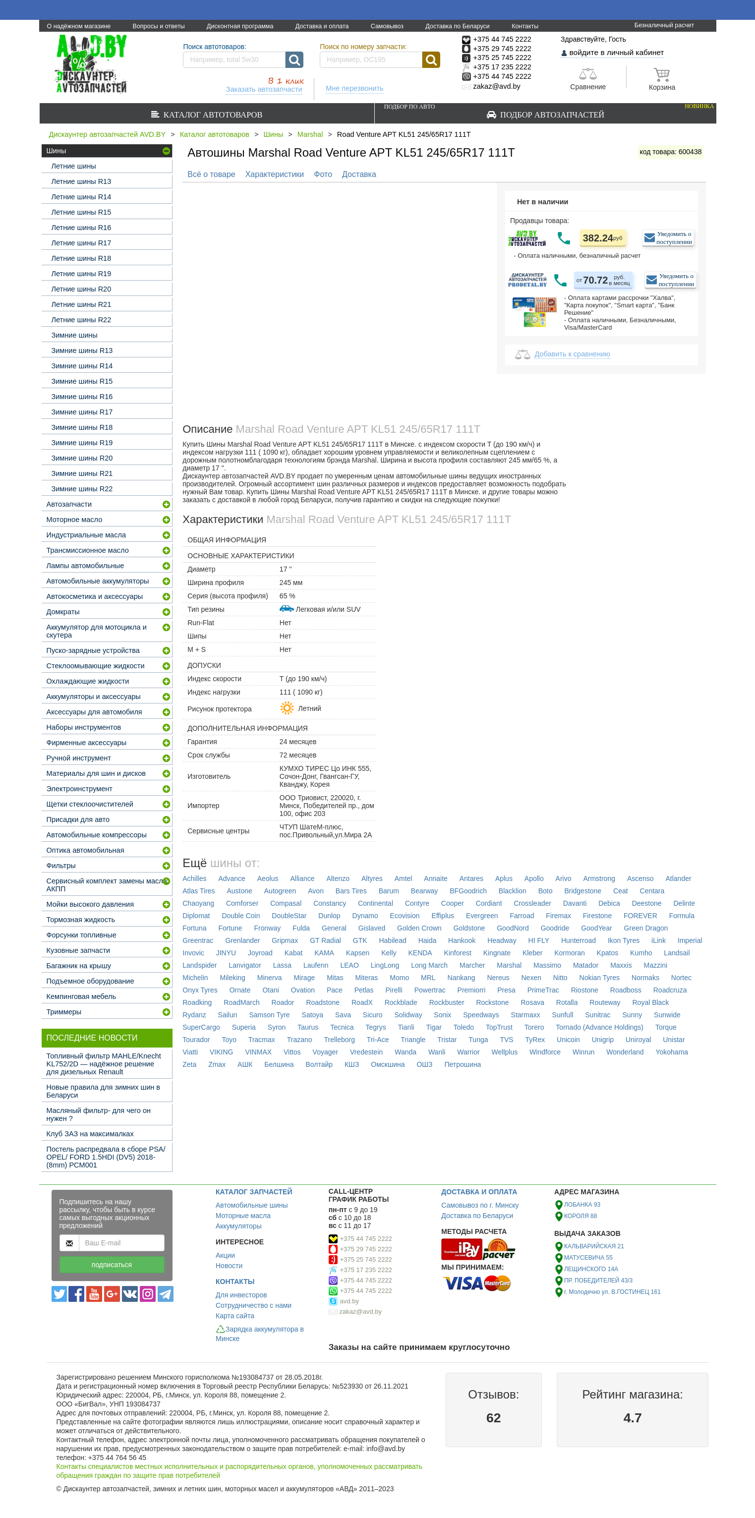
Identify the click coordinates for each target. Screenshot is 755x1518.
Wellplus (505, 1052)
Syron (277, 1027)
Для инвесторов (241, 1295)
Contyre (417, 903)
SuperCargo (201, 1027)
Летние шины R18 (82, 258)
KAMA (324, 953)
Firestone (597, 916)
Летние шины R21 (82, 304)
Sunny (632, 1015)
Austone (239, 891)
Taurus (307, 1027)
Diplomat (196, 916)
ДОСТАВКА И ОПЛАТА (479, 1192)
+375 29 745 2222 (366, 1249)
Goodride (555, 928)
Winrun (583, 1052)
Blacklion (512, 891)
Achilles (194, 878)
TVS (506, 1040)
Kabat (294, 953)
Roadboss (625, 990)
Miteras (366, 978)
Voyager (325, 1052)
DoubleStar (289, 916)
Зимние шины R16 (82, 397)
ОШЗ (424, 1064)
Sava (343, 1015)
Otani (270, 990)
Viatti (190, 1052)
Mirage (304, 978)
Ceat (620, 891)
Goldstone (469, 928)
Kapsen (357, 953)
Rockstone (492, 1002)
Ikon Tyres (623, 940)
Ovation (303, 990)
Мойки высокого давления (90, 904)
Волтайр (319, 1064)
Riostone (584, 990)
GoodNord (513, 928)
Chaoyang (198, 903)
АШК (244, 1064)
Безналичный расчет (664, 25)
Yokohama (671, 1052)
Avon (316, 891)
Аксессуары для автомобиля (94, 712)
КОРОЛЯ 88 (580, 1216)
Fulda (301, 928)
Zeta (189, 1064)
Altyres (372, 878)
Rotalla (567, 1002)
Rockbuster (447, 1002)
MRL (428, 978)
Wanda (405, 1052)
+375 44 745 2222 (366, 1238)
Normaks (645, 978)
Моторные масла (243, 1216)
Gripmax (285, 940)
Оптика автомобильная (85, 850)
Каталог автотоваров (211, 114)
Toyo (229, 1040)
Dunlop (329, 916)
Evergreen (482, 916)
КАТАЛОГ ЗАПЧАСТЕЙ (254, 1192)
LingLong (385, 965)
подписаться (112, 1265)
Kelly (388, 953)
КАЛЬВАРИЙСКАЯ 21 (594, 1246)
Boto (545, 891)
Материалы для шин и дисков (96, 773)
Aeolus (268, 878)
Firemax (558, 916)
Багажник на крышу (79, 966)
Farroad (522, 916)
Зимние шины (75, 335)
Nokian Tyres (600, 978)
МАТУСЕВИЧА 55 (588, 1257)
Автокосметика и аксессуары (95, 596)
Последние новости (92, 1038)
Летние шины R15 (82, 212)
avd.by (349, 1301)
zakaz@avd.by (361, 1311)
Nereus (498, 978)
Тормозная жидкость (81, 920)
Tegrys (376, 1027)
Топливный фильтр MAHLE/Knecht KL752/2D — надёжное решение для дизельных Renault (104, 1064)
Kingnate (497, 953)
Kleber (532, 953)
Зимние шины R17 (82, 412)
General (334, 928)
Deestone (647, 903)
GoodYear (596, 928)
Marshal (310, 134)
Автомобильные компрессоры (97, 835)
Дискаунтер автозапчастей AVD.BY (107, 134)
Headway (501, 940)
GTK (360, 940)
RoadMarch (241, 1002)
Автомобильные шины (252, 1205)
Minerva (269, 978)
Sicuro (373, 1015)
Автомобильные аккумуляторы (98, 581)
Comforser (242, 903)
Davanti (574, 903)
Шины (274, 134)
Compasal (285, 903)
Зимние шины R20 (82, 458)
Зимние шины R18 (82, 427)
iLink (658, 940)
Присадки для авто (78, 819)
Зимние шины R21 (82, 473)
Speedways (481, 1015)
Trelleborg (339, 1040)
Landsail (677, 953)
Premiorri (472, 990)
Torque (666, 1027)
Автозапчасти (69, 504)
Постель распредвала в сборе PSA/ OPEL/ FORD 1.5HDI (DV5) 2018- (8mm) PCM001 (106, 1157)
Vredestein (366, 1052)
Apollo (534, 878)
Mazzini (655, 965)
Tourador (196, 1040)
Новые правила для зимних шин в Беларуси (103, 1091)
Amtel (403, 878)
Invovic (193, 953)
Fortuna (194, 928)
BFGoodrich (468, 891)
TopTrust (499, 1027)
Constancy (329, 903)
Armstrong (599, 878)
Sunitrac (597, 1015)
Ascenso (640, 878)
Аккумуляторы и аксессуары (94, 697)
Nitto (560, 978)
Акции (225, 1255)
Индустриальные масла (86, 535)
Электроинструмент (80, 789)
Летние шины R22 (82, 320)
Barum (389, 891)
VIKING (221, 1052)
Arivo (564, 878)
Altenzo (337, 878)
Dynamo (365, 916)
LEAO (349, 965)
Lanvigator (245, 965)
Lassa (282, 965)
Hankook (461, 940)
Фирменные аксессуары (87, 743)
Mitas (335, 978)
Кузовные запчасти (79, 950)
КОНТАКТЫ (235, 1281)
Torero (534, 1027)
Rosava (532, 1002)
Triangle (413, 1040)
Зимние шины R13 (82, 350)
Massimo (547, 965)
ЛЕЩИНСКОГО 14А (591, 1269)
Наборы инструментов (84, 727)
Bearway (424, 891)
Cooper (452, 903)
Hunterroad (578, 940)
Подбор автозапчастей (549, 110)
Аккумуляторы (239, 1226)
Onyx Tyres (200, 990)
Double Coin (241, 916)
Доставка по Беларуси (457, 26)
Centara (652, 891)
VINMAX (258, 1052)
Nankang (461, 978)
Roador (283, 1002)
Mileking (232, 978)
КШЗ (352, 1064)
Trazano (299, 1040)
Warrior (468, 1052)
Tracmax (261, 1040)
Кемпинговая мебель (81, 996)
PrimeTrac (543, 990)
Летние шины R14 (82, 197)
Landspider (199, 965)
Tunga (478, 1040)
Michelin (195, 978)
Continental (375, 903)
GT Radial (325, 940)
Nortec (681, 978)
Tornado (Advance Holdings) (599, 1027)
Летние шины (74, 166)
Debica (609, 903)
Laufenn (316, 965)
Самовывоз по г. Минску (480, 1205)
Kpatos (608, 953)
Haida (427, 940)
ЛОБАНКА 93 (582, 1204)
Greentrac (197, 940)
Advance (231, 878)
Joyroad (260, 953)
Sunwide (667, 1015)
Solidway (408, 1015)
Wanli (437, 1052)
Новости (229, 1266)
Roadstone (323, 1002)
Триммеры (64, 1012)
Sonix (442, 1015)
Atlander (678, 878)
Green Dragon (646, 928)
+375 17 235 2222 (366, 1270)
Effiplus (442, 916)
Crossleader (532, 903)
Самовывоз (387, 26)
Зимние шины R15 (82, 381)
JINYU (226, 953)
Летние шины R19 (82, 274)
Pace (335, 990)
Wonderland (624, 1052)
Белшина (278, 1064)
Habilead (392, 940)
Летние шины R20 (82, 289)
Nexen (531, 978)
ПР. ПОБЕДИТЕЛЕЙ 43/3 (598, 1280)
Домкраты (63, 612)
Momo (399, 978)
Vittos (292, 1052)
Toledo (464, 1027)
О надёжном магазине (79, 26)
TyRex (535, 1040)
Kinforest (457, 953)
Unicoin (568, 1040)
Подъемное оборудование (90, 981)
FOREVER (640, 916)
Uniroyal (638, 1040)
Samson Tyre (269, 1015)
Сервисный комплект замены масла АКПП (107, 885)
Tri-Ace (378, 1040)
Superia (244, 1027)
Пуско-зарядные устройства (93, 650)
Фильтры (61, 866)
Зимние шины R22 (82, 489)
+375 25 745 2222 (366, 1259)
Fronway (267, 928)
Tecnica (341, 1027)
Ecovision (405, 916)
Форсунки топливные (81, 935)
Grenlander (242, 940)
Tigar (434, 1027)
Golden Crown (419, 928)
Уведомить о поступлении (674, 237)
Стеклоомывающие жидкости (96, 666)
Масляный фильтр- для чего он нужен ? (99, 1114)
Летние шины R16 (82, 228)
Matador (585, 965)
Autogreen (280, 891)
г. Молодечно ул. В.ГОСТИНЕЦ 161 (612, 1291)
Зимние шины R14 (82, 366)
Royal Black (650, 1002)
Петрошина (462, 1064)
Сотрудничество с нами (253, 1305)
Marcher (472, 965)
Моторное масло (75, 520)
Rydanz (194, 1015)
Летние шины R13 (82, 181)
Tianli (406, 1027)
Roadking (197, 1002)
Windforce (545, 1052)
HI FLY (539, 940)
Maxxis (621, 965)
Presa (506, 990)
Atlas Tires (198, 891)
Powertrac (430, 990)
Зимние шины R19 (82, 443)
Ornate (240, 990)
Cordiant (489, 903)
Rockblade (401, 1002)
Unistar (674, 1040)
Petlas (364, 990)
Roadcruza (670, 990)
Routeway (604, 1002)
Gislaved (371, 928)
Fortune (230, 928)
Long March (429, 965)
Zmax (217, 1064)
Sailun (227, 1015)
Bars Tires (351, 891)
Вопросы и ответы (159, 26)
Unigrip (603, 1040)
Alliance (302, 878)
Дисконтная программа (240, 26)
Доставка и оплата (322, 26)
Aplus (504, 878)
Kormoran (569, 953)
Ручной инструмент (79, 758)
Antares (471, 878)
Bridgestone (582, 891)
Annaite (435, 878)
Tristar (447, 1040)
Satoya (313, 1015)
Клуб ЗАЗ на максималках (90, 1134)
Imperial (690, 940)
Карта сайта (235, 1316)
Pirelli (394, 990)
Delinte (685, 903)
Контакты (525, 26)
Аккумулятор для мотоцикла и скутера (97, 631)
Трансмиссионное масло (88, 550)
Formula (682, 916)
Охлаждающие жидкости (88, 681)
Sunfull (563, 1015)
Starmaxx (525, 1015)
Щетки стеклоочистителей (90, 804)
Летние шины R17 (82, 243)
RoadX (362, 1002)
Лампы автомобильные (85, 566)
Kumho (641, 953)
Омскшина (388, 1064)
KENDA (420, 953)
